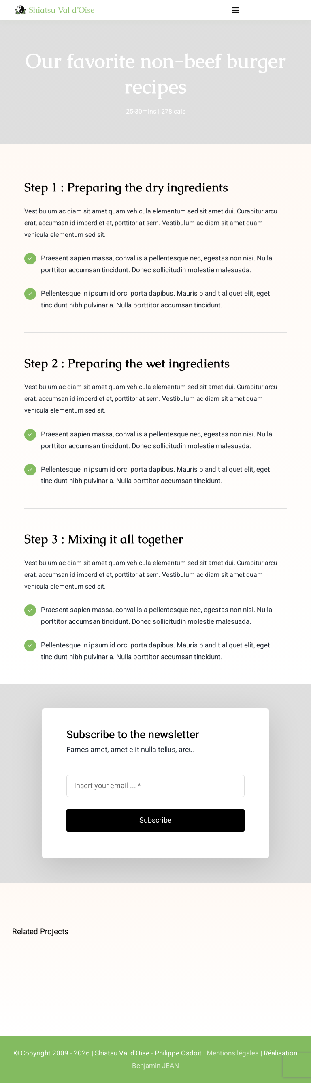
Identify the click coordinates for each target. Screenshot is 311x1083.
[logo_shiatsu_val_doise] (55, 8)
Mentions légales (233, 1053)
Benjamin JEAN (155, 1066)
